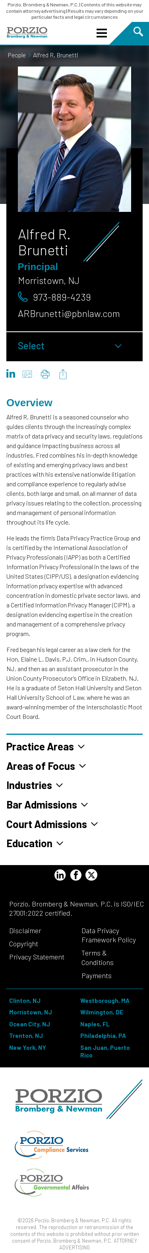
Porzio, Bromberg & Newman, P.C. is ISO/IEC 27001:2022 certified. (76, 908)
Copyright (23, 943)
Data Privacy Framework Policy (108, 935)
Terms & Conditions (97, 957)
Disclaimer (25, 930)
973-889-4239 (62, 297)
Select (70, 345)
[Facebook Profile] (76, 876)
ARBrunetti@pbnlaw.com (69, 313)
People (20, 55)
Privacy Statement (36, 956)
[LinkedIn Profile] (60, 876)
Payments (96, 975)
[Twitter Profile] (91, 875)
